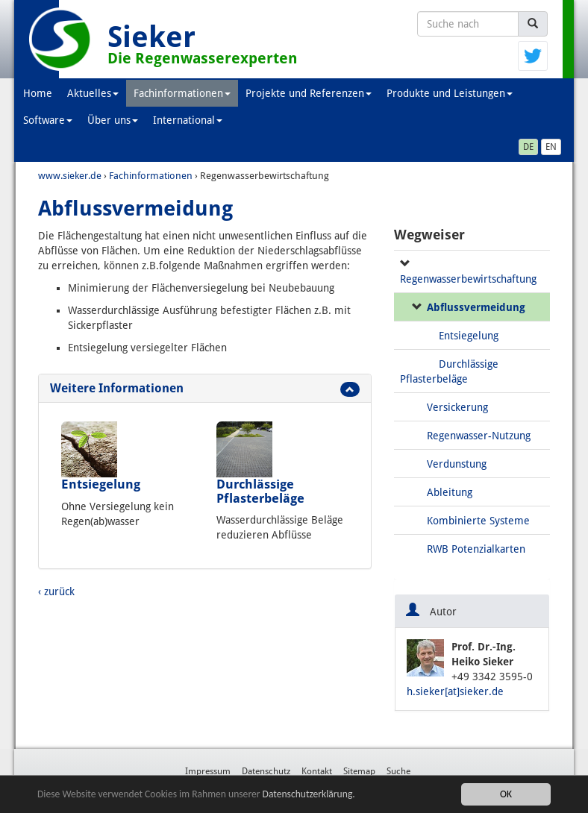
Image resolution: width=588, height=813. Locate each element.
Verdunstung (457, 464)
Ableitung (449, 492)
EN (551, 147)
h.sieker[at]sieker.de (455, 691)
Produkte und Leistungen (450, 93)
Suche (398, 771)
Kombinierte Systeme (478, 521)
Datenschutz (266, 771)
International (187, 120)
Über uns (112, 120)
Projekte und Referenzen (308, 93)
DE (528, 147)
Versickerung (457, 407)
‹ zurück (56, 591)
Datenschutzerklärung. (309, 794)
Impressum (208, 771)
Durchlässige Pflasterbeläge (260, 491)
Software (47, 120)
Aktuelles (93, 93)
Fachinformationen (182, 93)
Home (37, 93)
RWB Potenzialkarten (476, 549)
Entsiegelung (100, 484)
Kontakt (316, 771)
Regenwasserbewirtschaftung (468, 279)
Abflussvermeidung (476, 307)
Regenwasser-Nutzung (479, 436)
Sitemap (359, 771)
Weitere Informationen (117, 388)
